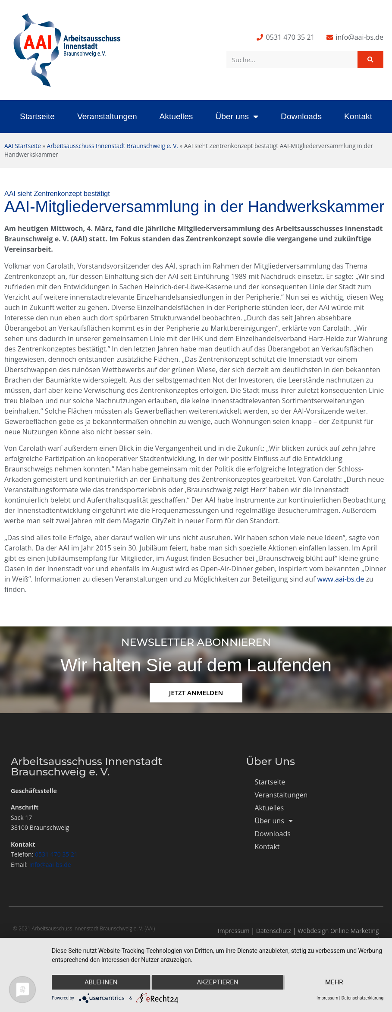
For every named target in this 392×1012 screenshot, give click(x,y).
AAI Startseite (22, 146)
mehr (334, 982)
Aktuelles (176, 116)
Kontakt (358, 116)
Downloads (301, 116)
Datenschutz (273, 931)
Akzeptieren (217, 982)
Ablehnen (101, 982)
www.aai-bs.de (340, 579)
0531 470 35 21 (56, 854)
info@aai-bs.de (50, 864)
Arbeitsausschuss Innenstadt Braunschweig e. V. (112, 146)
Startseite (37, 116)
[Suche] (370, 59)
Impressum (234, 931)
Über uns (236, 116)
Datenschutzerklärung (362, 998)
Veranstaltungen (107, 116)
